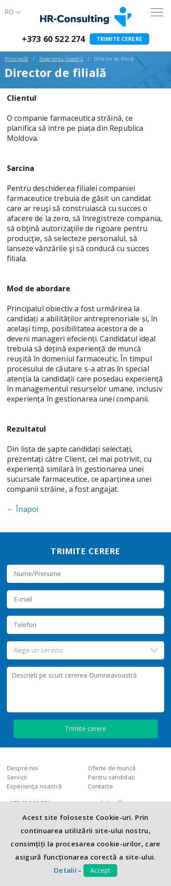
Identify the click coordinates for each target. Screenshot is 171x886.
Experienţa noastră (61, 58)
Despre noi (22, 768)
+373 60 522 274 (53, 39)
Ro (9, 11)
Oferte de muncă (111, 768)
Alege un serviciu (38, 650)
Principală (16, 58)
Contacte (100, 786)
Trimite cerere (119, 39)
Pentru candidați (111, 777)
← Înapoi (22, 509)
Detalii (65, 870)
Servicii (17, 777)
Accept (100, 870)
